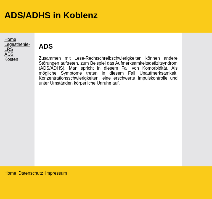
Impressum (56, 173)
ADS (9, 54)
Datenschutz (30, 173)
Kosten (11, 59)
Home (10, 39)
